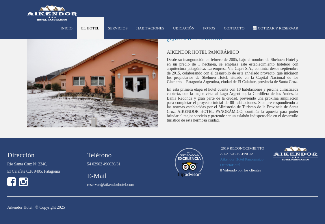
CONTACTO (234, 28)
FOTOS (209, 28)
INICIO (66, 28)
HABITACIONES (150, 28)
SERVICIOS (118, 28)
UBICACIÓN (183, 28)
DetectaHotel (230, 165)
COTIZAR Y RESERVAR (275, 28)
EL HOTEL (90, 28)
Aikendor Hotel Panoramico (241, 159)
